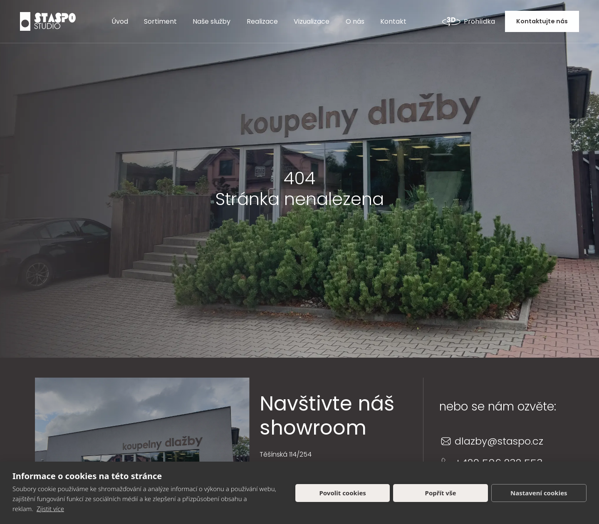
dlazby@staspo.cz (499, 441)
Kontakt (393, 21)
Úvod (119, 21)
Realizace (262, 21)
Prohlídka (468, 22)
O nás (355, 21)
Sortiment (160, 21)
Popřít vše (440, 493)
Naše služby (211, 21)
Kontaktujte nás (542, 21)
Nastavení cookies (538, 493)
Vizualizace (311, 21)
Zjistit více (50, 508)
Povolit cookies (342, 493)
